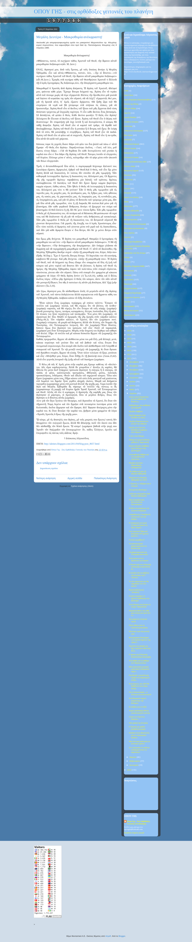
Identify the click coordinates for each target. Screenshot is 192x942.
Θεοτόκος (128, 175)
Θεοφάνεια (128, 180)
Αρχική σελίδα (75, 478)
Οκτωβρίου (134, 370)
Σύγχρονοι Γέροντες (132, 297)
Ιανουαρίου (134, 765)
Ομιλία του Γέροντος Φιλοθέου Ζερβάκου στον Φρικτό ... (138, 430)
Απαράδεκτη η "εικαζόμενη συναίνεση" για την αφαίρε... (139, 516)
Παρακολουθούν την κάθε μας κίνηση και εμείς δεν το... (139, 613)
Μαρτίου (133, 757)
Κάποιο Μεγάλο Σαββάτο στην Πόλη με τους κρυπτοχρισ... (139, 448)
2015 (129, 343)
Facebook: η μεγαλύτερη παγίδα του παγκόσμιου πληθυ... (139, 677)
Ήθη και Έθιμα (130, 109)
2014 (129, 347)
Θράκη (126, 184)
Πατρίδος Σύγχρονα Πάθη (134, 266)
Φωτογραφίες (129, 306)
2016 (129, 339)
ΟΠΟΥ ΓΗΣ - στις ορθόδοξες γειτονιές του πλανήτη (93, 11)
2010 (129, 770)
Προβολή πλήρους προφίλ (134, 833)
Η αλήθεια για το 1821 (138, 707)
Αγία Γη (127, 113)
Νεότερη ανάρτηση (46, 478)
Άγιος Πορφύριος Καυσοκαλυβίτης (137, 100)
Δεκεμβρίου (134, 362)
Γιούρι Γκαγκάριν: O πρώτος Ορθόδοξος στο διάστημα (139, 598)
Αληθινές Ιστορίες (131, 122)
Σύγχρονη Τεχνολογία (132, 293)
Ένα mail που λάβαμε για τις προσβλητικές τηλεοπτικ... (139, 457)
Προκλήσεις (129, 280)
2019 (129, 331)
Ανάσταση (128, 126)
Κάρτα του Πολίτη (131, 197)
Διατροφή (128, 140)
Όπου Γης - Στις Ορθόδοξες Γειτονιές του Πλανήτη (138, 822)
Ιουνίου (132, 386)
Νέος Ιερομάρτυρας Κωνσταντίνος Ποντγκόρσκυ (136, 502)
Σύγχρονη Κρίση (130, 288)
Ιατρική (127, 189)
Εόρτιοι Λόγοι (129, 166)
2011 (129, 359)
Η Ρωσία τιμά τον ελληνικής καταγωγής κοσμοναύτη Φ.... (140, 567)
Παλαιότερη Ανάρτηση (105, 478)
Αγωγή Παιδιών (130, 117)
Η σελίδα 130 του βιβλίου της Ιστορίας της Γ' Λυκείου (139, 575)
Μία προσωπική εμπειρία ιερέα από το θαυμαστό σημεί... (139, 669)
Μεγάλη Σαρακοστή (132, 215)
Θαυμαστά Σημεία (131, 171)
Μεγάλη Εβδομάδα (131, 211)
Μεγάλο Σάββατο (136, 411)
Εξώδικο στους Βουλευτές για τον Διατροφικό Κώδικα (139, 735)
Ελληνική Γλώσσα (131, 157)
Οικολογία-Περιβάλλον (133, 242)
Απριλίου (133, 393)
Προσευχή (128, 284)
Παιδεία (127, 262)
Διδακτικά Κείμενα (131, 144)
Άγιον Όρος (128, 95)
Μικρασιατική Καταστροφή (135, 224)
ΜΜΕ (126, 202)
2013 (129, 351)
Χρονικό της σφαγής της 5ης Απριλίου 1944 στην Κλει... (140, 648)
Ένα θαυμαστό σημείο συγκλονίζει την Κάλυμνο (137, 700)
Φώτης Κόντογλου (131, 311)
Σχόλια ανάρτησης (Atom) (82, 486)
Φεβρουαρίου (135, 761)
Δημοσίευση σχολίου (49, 468)
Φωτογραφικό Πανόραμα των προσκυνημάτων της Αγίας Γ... (139, 640)
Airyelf (108, 936)
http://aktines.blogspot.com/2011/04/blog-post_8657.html (71, 443)
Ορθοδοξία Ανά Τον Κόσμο (135, 253)
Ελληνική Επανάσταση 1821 (135, 162)
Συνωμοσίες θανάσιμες (138, 490)
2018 (129, 335)
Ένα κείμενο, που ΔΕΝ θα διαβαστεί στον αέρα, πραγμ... (139, 686)
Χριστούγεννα (129, 315)
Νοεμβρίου (134, 366)
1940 (126, 91)
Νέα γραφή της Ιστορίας (138, 723)
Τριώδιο (127, 302)
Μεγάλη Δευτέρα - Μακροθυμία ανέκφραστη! (136, 465)
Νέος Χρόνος (129, 233)
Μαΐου (132, 390)
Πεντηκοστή (129, 271)
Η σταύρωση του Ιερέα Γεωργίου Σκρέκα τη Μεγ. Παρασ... (138, 525)
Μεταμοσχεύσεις (130, 220)
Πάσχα (126, 257)
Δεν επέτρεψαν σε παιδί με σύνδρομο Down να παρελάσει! (139, 750)
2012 (129, 354)
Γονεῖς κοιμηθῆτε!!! (136, 540)
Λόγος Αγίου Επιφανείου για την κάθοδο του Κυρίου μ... (138, 399)
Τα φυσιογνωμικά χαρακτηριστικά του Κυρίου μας (138, 546)
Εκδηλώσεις (129, 153)
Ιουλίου (132, 382)
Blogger (121, 936)
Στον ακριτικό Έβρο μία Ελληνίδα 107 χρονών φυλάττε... (138, 533)
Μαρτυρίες (128, 206)
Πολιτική (127, 275)
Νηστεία (127, 237)
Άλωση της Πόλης (131, 104)
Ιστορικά (127, 193)
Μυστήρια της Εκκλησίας (134, 228)
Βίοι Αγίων (128, 135)
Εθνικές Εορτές (130, 148)
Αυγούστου (134, 378)
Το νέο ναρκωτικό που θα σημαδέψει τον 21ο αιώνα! (139, 584)
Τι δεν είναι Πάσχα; (136, 436)
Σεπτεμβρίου (134, 374)
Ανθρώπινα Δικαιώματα (133, 131)
